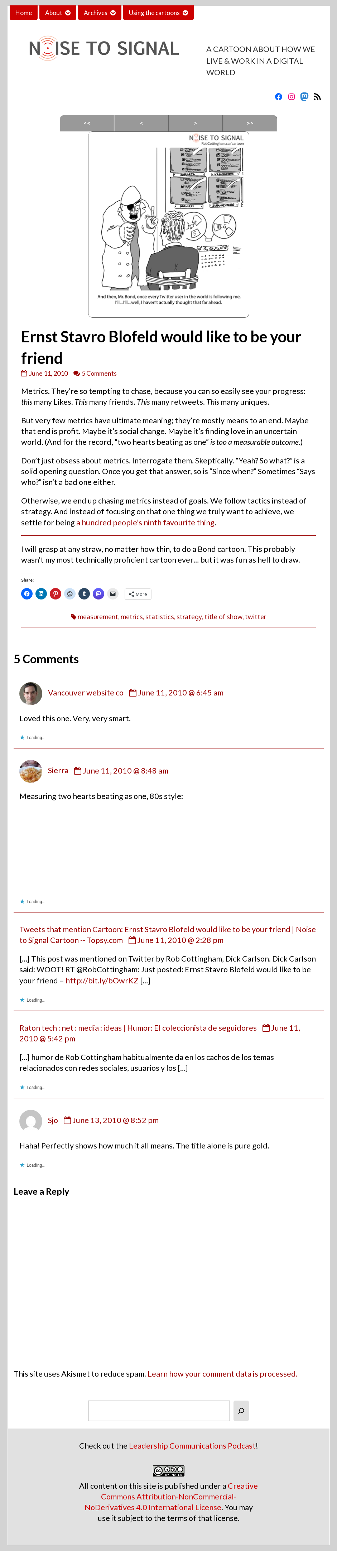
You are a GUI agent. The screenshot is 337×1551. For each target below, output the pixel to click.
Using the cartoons (154, 12)
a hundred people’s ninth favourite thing (145, 522)
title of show (223, 617)
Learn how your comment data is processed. (223, 1373)
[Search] (241, 1411)
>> (250, 123)
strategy (189, 617)
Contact (210, 12)
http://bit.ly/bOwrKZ (102, 980)
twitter (255, 617)
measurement (98, 617)
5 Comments (99, 373)
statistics (159, 617)
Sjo (53, 1120)
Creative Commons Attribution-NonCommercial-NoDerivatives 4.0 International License (171, 1496)
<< (87, 123)
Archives (95, 12)
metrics (132, 617)
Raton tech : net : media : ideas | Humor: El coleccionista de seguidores (138, 1027)
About (53, 12)
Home (23, 12)
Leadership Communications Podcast (192, 1445)
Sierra (58, 770)
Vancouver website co (86, 692)
